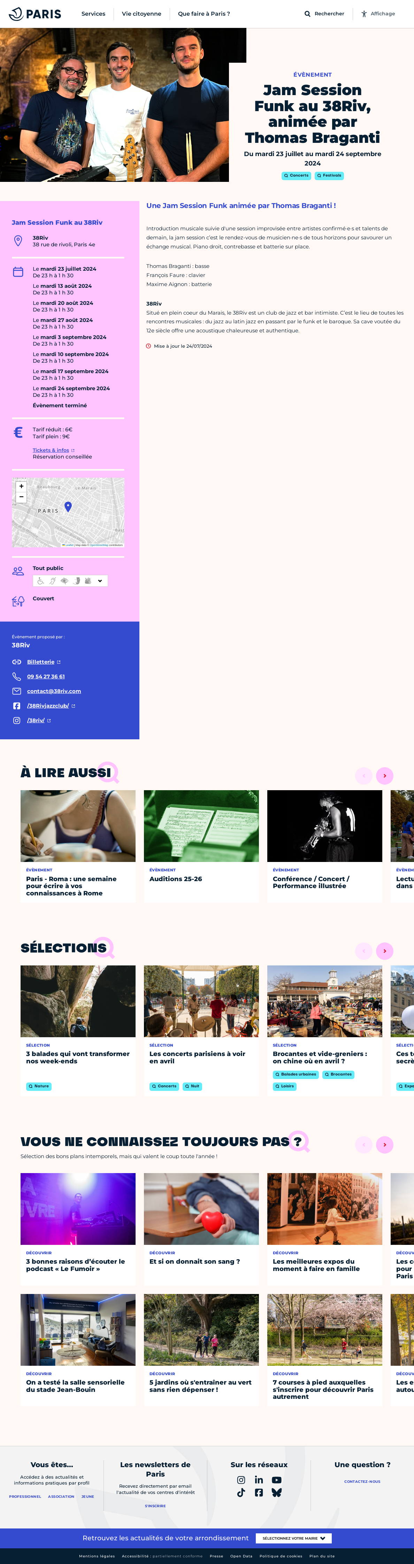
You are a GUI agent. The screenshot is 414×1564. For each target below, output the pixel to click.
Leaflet (68, 545)
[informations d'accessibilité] (70, 581)
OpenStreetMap (99, 545)
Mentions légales (97, 1556)
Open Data (241, 1556)
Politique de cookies (281, 1556)
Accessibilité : (162, 1556)
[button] (68, 507)
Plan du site (322, 1556)
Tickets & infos (51, 450)
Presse (216, 1556)
